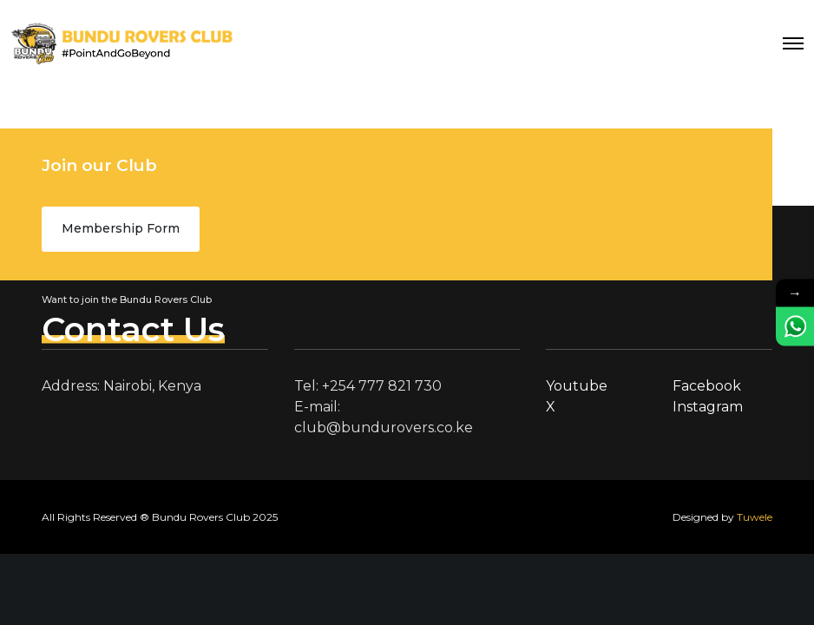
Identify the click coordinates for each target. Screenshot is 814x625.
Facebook (707, 386)
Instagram (708, 406)
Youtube (576, 386)
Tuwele (754, 516)
